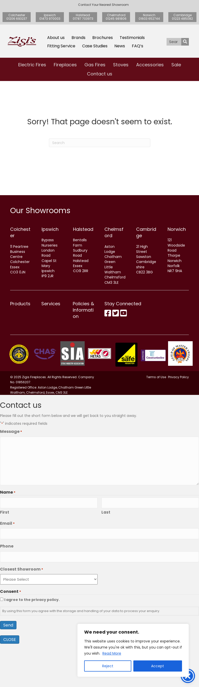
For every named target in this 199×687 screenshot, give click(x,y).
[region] (133, 650)
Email (7, 569)
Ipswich (50, 229)
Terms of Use (156, 423)
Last (105, 557)
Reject (107, 666)
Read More (111, 653)
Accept (157, 666)
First (4, 557)
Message (11, 478)
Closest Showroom (21, 612)
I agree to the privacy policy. (32, 642)
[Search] (99, 142)
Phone (6, 590)
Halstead (83, 229)
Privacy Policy (178, 423)
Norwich (177, 229)
